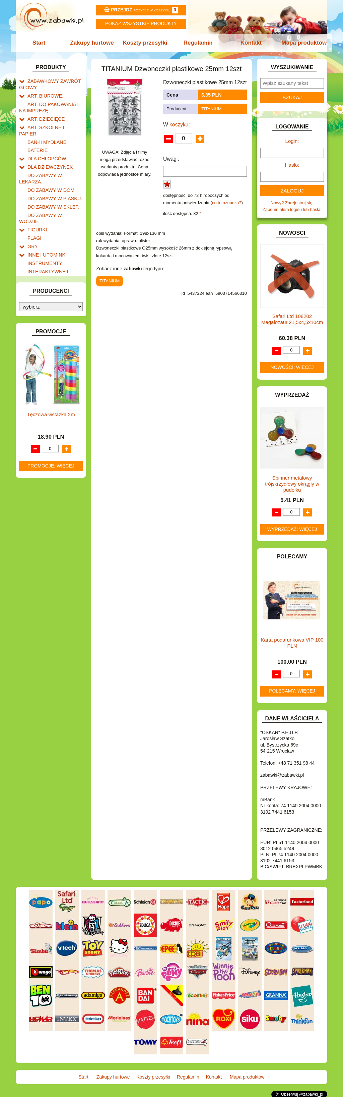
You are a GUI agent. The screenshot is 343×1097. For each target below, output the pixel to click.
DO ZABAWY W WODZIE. (52, 192)
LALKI (33, 295)
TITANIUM (211, 108)
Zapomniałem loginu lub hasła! (292, 209)
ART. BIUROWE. (43, 94)
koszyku (178, 124)
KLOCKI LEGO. (42, 266)
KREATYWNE (41, 274)
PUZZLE (35, 341)
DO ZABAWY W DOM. (49, 168)
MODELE (36, 303)
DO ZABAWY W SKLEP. (51, 184)
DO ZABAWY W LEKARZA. (54, 161)
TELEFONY (39, 370)
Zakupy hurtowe (93, 43)
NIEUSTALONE (42, 408)
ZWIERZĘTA (39, 400)
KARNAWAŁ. (40, 251)
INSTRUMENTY (43, 230)
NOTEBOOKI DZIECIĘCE (52, 318)
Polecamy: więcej (292, 691)
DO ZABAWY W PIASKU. (52, 176)
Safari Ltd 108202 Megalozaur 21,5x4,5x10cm (292, 319)
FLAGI (33, 207)
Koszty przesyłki (145, 43)
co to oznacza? (226, 202)
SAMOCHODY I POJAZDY (53, 362)
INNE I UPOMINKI (45, 222)
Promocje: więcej (50, 608)
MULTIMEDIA (40, 310)
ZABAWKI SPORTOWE (50, 393)
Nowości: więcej (292, 367)
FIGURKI (36, 199)
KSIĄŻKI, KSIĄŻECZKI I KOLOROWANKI (46, 284)
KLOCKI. (36, 259)
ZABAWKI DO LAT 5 (47, 377)
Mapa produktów (301, 43)
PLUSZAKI (38, 333)
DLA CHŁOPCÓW (45, 145)
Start (41, 43)
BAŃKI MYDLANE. (45, 130)
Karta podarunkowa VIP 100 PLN (292, 643)
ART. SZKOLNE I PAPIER (52, 122)
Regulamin (197, 43)
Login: (292, 141)
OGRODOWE (40, 326)
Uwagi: (171, 159)
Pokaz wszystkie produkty (141, 23)
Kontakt (249, 43)
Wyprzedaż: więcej (292, 529)
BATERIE (36, 138)
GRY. (32, 214)
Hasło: (292, 165)
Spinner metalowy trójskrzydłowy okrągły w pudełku (292, 484)
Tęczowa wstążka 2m (51, 557)
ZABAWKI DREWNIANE (51, 385)
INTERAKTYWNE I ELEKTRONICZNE (42, 240)
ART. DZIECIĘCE (44, 115)
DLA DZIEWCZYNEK (48, 153)
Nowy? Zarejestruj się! (292, 202)
